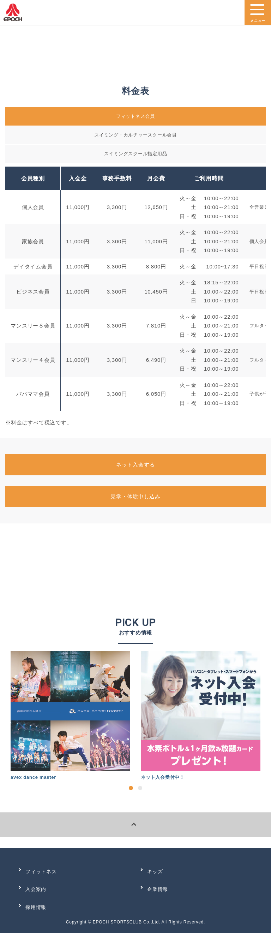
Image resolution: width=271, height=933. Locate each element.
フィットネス (41, 871)
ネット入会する (135, 465)
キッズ (155, 871)
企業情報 (157, 889)
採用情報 (35, 907)
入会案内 (35, 889)
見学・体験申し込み (135, 496)
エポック (13, 14)
